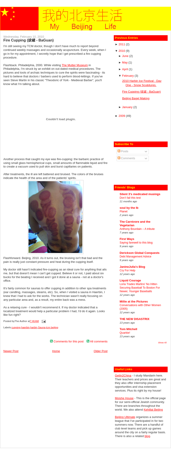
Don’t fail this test (130, 197)
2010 (122, 50)
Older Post (100, 351)
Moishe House (124, 398)
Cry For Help (127, 270)
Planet (123, 211)
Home (56, 351)
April (125, 69)
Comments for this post (66, 341)
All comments (97, 341)
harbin (33, 327)
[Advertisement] (141, 129)
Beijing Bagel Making (135, 98)
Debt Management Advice (135, 256)
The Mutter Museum (75, 65)
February (128, 75)
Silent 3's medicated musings (140, 194)
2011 (122, 44)
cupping (15, 327)
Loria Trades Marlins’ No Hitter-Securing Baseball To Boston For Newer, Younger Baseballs (140, 288)
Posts (123, 151)
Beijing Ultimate (125, 417)
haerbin (25, 327)
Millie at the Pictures (134, 301)
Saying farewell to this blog (136, 242)
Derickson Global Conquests (140, 253)
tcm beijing (52, 327)
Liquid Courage (130, 280)
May (125, 62)
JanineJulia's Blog (132, 266)
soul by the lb (129, 207)
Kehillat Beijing (153, 409)
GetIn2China (123, 375)
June (125, 56)
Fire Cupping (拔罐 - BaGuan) (28, 40)
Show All (162, 342)
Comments (126, 158)
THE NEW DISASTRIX (134, 319)
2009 (122, 116)
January (127, 107)
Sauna (42, 327)
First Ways (127, 239)
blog (147, 436)
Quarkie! (125, 332)
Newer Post (10, 351)
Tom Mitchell (128, 329)
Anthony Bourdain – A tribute (137, 229)
